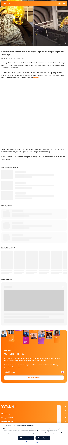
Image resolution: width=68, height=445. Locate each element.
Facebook (36, 78)
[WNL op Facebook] (65, 414)
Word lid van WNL (34, 377)
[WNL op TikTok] (65, 421)
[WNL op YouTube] (65, 417)
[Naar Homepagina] (7, 3)
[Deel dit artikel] (65, 43)
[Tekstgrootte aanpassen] (60, 43)
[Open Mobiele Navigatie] (63, 3)
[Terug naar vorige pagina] (3, 43)
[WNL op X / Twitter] (65, 410)
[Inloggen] (59, 3)
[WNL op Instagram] (65, 407)
